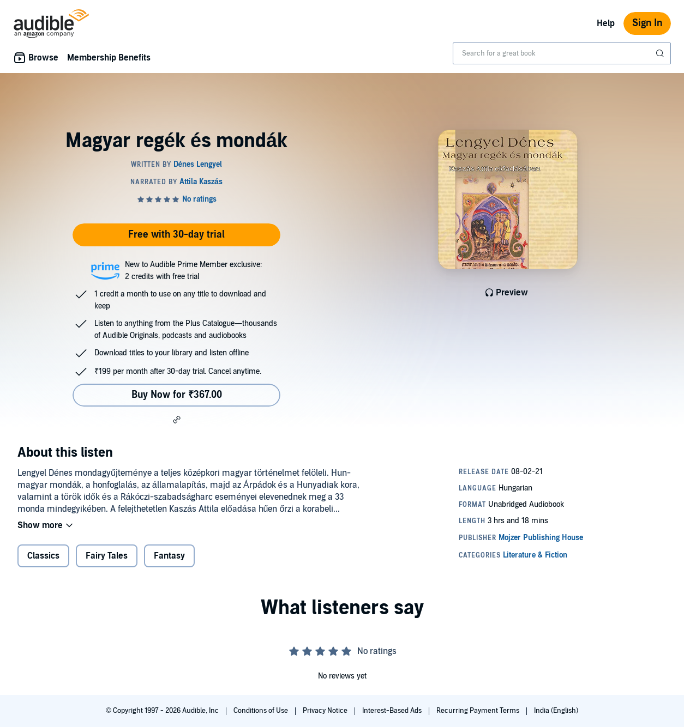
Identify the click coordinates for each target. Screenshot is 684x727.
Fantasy (169, 555)
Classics (43, 555)
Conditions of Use (261, 710)
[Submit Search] (661, 53)
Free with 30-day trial (176, 234)
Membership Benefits (109, 57)
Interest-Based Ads (392, 710)
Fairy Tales (107, 555)
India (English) (556, 710)
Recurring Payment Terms (478, 710)
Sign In (647, 23)
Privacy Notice (326, 710)
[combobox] (562, 53)
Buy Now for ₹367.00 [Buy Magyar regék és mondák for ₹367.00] (176, 395)
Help (606, 23)
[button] (176, 419)
